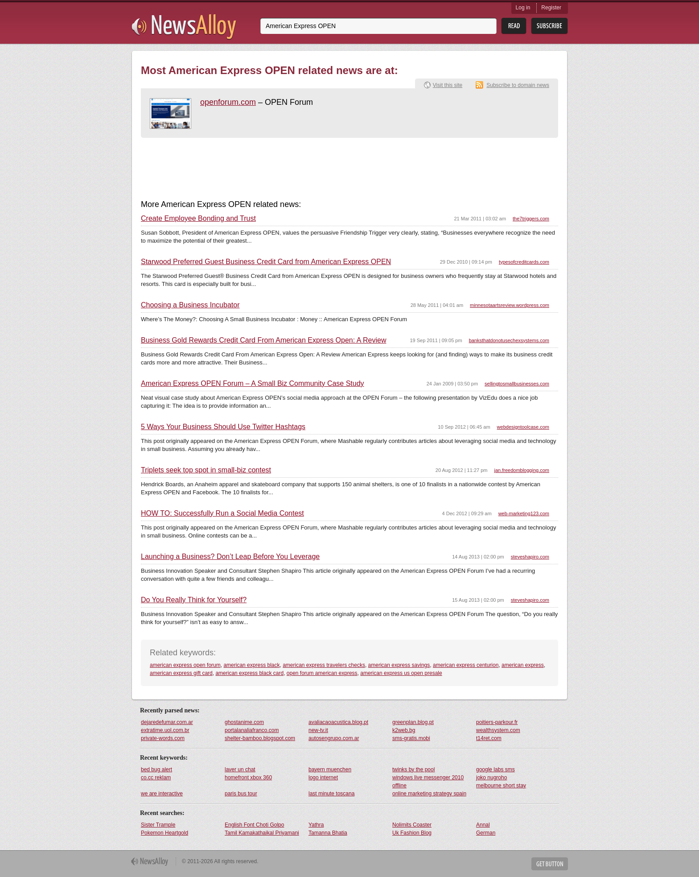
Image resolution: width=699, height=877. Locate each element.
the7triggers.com (531, 218)
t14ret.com (489, 738)
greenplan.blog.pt (413, 722)
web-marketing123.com (523, 513)
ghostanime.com (244, 722)
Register (551, 7)
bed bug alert (156, 769)
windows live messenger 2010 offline (428, 781)
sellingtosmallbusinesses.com (517, 383)
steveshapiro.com (530, 556)
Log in (523, 7)
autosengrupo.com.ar (333, 738)
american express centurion (465, 665)
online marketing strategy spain (429, 793)
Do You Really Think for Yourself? (194, 600)
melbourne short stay (501, 785)
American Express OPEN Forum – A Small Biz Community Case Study (252, 383)
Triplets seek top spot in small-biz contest (206, 470)
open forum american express (322, 673)
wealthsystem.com (498, 730)
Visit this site (447, 85)
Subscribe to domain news (517, 85)
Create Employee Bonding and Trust (198, 218)
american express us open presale (401, 673)
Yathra (316, 825)
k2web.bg (403, 730)
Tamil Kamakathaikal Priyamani (262, 833)
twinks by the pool (413, 769)
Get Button (549, 863)
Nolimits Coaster (412, 825)
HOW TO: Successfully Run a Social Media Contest (222, 513)
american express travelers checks (324, 665)
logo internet (323, 777)
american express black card (249, 673)
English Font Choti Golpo (254, 825)
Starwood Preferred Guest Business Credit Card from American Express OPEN (266, 261)
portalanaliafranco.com (252, 730)
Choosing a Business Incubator (190, 305)
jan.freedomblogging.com (521, 470)
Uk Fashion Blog (412, 833)
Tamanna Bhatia (327, 833)
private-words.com (163, 738)
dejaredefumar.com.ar (167, 722)
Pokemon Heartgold (164, 833)
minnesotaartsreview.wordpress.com (509, 305)
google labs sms (495, 769)
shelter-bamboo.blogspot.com (260, 738)
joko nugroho (491, 777)
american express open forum (185, 665)
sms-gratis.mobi (411, 738)
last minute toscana (331, 793)
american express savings (399, 665)
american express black (251, 665)
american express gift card (181, 673)
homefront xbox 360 (248, 777)
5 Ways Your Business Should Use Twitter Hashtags (223, 426)
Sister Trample (158, 825)
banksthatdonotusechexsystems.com (509, 340)
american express (523, 665)
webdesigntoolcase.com (523, 427)
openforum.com (228, 102)
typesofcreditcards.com (524, 262)
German (485, 833)
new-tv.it (318, 730)
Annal (483, 825)
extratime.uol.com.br (165, 730)
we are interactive (162, 793)
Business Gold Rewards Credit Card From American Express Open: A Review (263, 340)
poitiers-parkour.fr (497, 722)
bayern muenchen (329, 769)
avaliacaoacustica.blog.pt (338, 722)
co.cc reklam (156, 777)
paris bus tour (241, 793)
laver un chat (240, 769)
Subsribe (549, 26)
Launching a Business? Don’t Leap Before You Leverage (230, 556)
